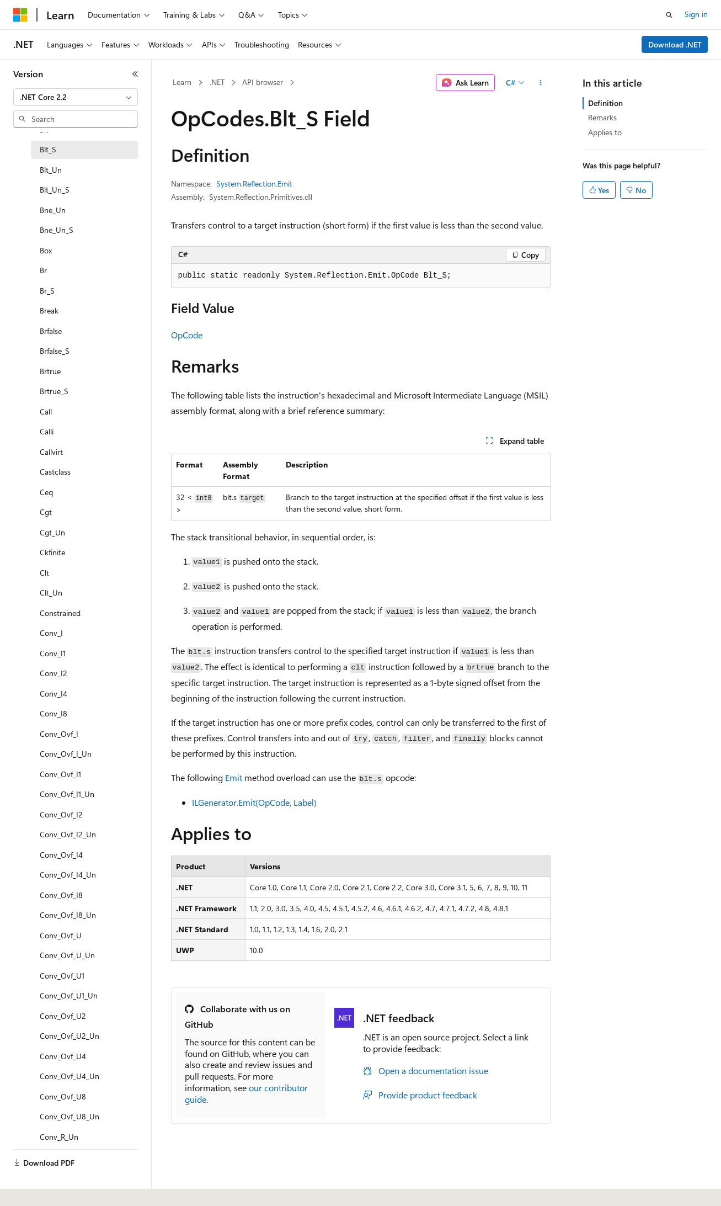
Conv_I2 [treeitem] (53, 673)
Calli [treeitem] (47, 431)
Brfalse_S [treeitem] (55, 351)
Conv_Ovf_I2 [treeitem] (61, 814)
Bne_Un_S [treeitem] (56, 230)
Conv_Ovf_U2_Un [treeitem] (69, 1035)
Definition (605, 103)
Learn (182, 82)
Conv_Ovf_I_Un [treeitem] (66, 753)
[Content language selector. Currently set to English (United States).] (63, 1185)
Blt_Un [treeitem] (51, 169)
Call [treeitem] (46, 411)
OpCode (186, 335)
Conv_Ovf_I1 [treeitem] (60, 774)
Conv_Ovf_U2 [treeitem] (63, 1016)
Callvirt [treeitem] (51, 452)
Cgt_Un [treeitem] (52, 532)
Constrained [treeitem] (60, 613)
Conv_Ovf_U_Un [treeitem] (67, 955)
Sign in (696, 14)
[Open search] (669, 15)
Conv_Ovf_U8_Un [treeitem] (69, 1116)
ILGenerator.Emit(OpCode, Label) (254, 802)
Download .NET (675, 44)
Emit (233, 777)
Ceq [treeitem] (46, 492)
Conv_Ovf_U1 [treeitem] (62, 975)
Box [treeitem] (46, 250)
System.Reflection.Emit (254, 183)
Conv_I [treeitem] (51, 633)
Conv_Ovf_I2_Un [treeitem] (68, 834)
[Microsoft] (20, 15)
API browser (262, 82)
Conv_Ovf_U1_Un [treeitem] (69, 995)
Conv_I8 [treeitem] (53, 713)
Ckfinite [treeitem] (52, 552)
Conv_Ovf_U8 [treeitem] (63, 1096)
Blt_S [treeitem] (48, 149)
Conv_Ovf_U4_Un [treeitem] (69, 1076)
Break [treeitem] (49, 310)
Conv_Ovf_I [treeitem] (59, 734)
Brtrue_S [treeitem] (54, 391)
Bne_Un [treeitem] (53, 210)
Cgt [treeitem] (46, 512)
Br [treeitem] (43, 270)
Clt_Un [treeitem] (51, 592)
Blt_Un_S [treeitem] (55, 189)
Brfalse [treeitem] (51, 331)
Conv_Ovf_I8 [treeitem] (61, 895)
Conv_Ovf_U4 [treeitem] (63, 1056)
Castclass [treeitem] (55, 471)
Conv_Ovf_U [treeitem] (61, 935)
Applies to (605, 132)
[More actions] (540, 83)
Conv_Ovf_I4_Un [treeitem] (68, 874)
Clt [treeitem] (44, 572)
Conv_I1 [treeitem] (53, 653)
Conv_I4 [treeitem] (53, 693)
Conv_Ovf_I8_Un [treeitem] (68, 915)
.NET (217, 82)
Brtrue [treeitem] (50, 371)
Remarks (602, 117)
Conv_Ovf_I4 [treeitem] (61, 854)
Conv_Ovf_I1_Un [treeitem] (67, 794)
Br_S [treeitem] (47, 290)
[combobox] (75, 97)
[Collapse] (135, 74)
